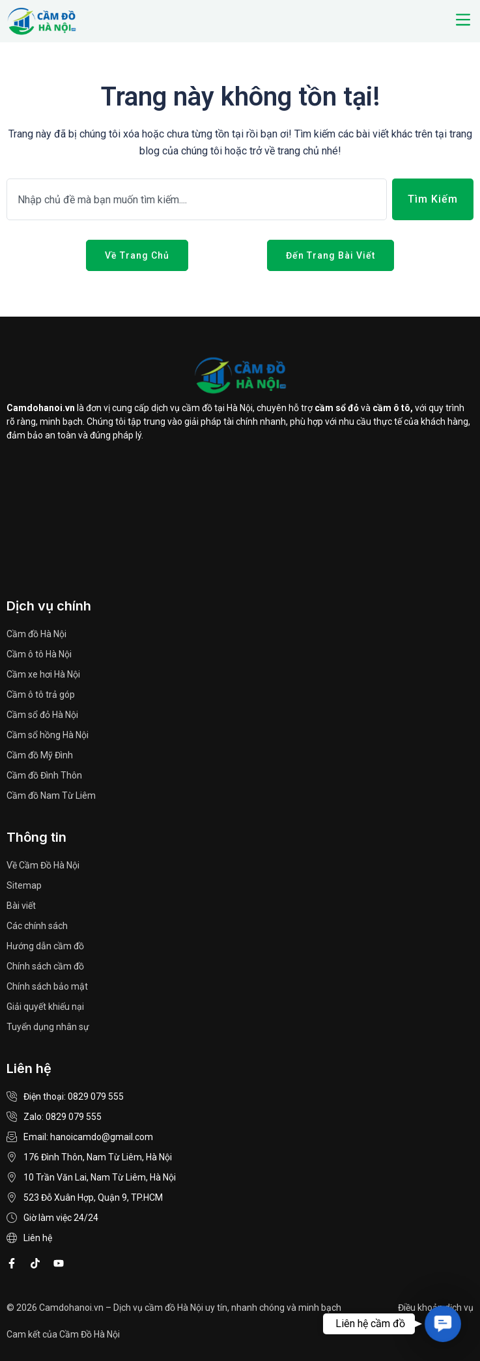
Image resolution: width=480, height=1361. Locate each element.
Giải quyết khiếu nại (45, 1006)
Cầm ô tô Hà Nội (39, 654)
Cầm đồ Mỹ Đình (40, 755)
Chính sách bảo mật (47, 986)
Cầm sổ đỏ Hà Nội (42, 714)
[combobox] (197, 199)
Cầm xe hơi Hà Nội (43, 674)
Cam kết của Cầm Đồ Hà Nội (63, 1334)
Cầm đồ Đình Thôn (44, 775)
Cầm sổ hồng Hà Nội (48, 735)
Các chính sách (37, 926)
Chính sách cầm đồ (45, 966)
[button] (462, 21)
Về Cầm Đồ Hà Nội (43, 865)
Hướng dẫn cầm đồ (45, 946)
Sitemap (24, 885)
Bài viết (21, 905)
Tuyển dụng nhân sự (48, 1027)
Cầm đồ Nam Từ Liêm (51, 795)
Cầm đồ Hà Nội (36, 634)
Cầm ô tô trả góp (41, 694)
